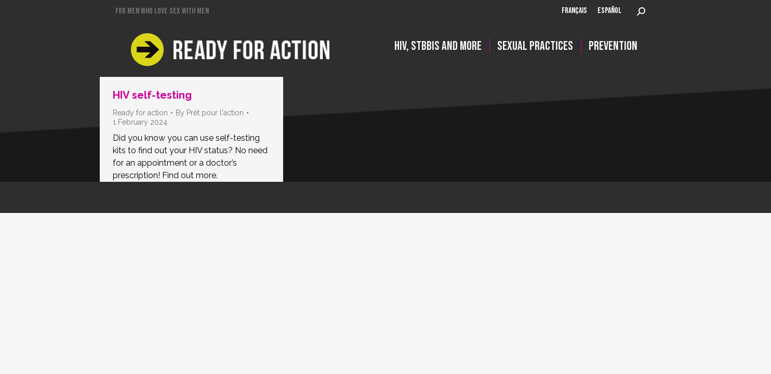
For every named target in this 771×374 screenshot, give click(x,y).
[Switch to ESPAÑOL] (609, 11)
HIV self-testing (152, 95)
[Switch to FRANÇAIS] (574, 11)
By (210, 113)
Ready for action (140, 113)
